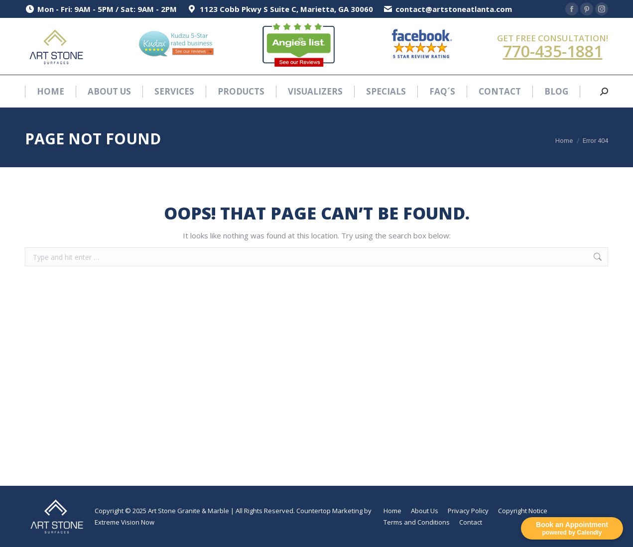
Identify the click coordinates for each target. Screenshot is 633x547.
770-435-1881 (553, 51)
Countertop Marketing (329, 510)
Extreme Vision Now (124, 522)
